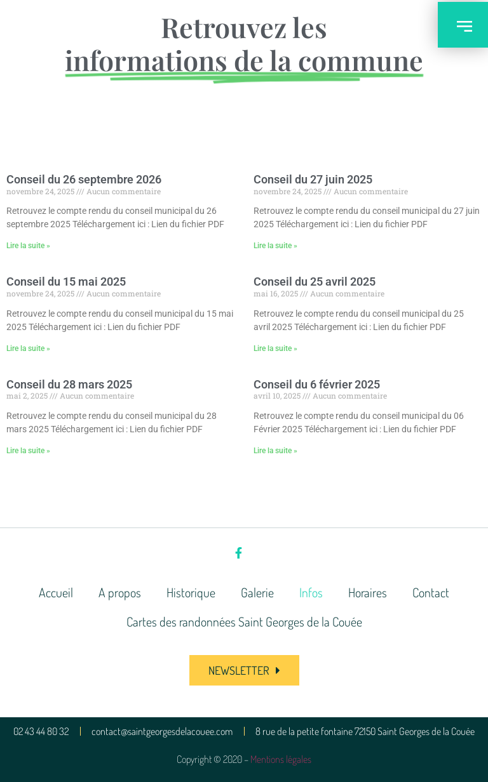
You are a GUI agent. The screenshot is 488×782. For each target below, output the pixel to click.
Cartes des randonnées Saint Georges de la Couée (244, 621)
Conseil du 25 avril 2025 (315, 281)
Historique (190, 592)
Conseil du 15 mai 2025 (66, 281)
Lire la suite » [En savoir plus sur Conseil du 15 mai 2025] (28, 348)
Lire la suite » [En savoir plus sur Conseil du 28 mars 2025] (28, 450)
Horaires (367, 592)
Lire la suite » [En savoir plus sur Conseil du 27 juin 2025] (275, 245)
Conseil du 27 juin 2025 (313, 179)
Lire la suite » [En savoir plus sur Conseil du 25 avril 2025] (275, 348)
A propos (119, 592)
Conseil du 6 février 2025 (317, 384)
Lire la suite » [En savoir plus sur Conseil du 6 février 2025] (275, 450)
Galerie (257, 592)
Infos (311, 592)
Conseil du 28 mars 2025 (69, 384)
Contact (430, 592)
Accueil (56, 592)
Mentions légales (280, 759)
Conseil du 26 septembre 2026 (83, 179)
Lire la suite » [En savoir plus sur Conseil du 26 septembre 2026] (28, 245)
